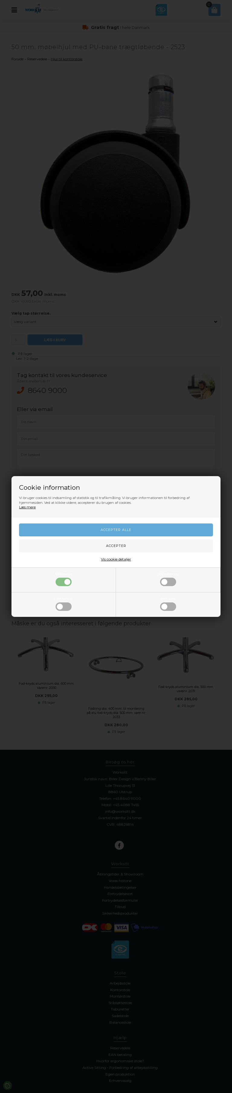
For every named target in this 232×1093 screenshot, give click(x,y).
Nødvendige (63, 579)
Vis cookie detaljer (116, 559)
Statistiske (168, 604)
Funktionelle (63, 604)
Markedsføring (168, 579)
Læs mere (27, 507)
